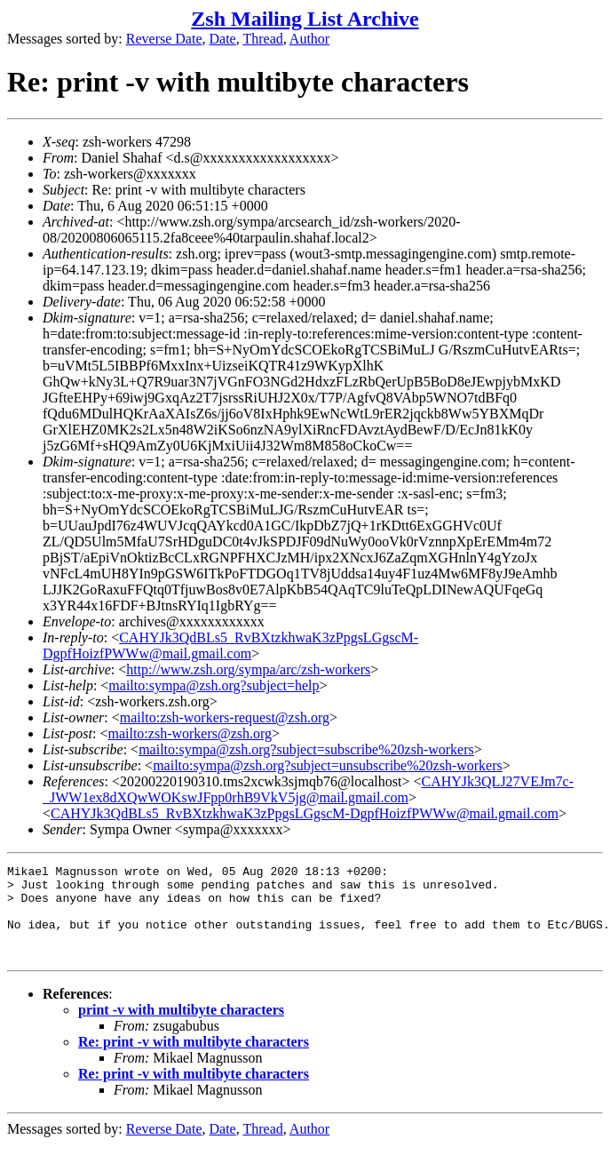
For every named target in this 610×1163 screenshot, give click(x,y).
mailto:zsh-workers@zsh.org (189, 733)
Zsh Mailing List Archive (304, 18)
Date (223, 38)
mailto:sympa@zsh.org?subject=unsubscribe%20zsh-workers (328, 765)
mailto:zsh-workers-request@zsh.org (224, 717)
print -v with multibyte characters (181, 1028)
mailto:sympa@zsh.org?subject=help (213, 685)
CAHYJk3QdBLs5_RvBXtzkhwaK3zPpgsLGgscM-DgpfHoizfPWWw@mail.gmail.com (230, 645)
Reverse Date (164, 38)
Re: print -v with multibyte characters (193, 1060)
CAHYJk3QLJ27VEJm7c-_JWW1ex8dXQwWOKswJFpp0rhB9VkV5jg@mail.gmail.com (308, 789)
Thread (262, 38)
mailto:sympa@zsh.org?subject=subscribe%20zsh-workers (306, 749)
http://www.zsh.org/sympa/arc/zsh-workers (248, 669)
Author (309, 38)
